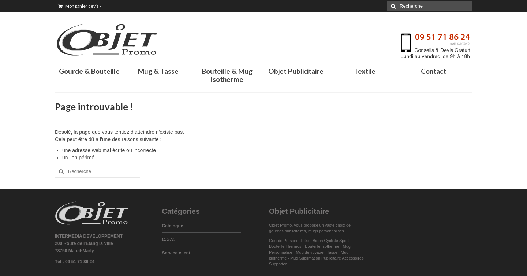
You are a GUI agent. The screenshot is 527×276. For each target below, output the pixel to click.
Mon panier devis (80, 6)
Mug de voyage (309, 252)
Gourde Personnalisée (289, 240)
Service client (176, 253)
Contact (433, 71)
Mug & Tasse (158, 71)
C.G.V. (168, 239)
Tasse (333, 252)
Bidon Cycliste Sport (331, 240)
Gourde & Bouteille (89, 71)
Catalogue (172, 225)
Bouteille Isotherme (323, 246)
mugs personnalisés (326, 231)
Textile (364, 71)
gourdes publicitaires (287, 231)
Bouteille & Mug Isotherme (227, 75)
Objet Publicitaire (296, 71)
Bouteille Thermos (285, 246)
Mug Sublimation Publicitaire (315, 258)
